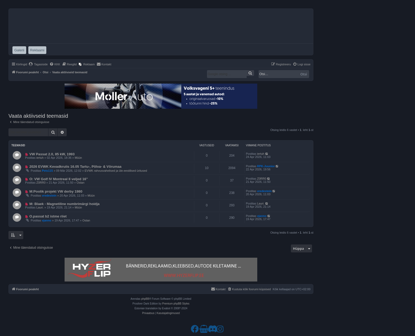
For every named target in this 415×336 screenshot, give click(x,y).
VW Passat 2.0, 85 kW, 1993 (52, 154)
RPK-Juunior (266, 166)
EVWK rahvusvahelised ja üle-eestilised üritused (116, 170)
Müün (78, 157)
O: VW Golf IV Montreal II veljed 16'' (58, 179)
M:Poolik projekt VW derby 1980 (55, 191)
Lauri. (40, 207)
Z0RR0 (41, 182)
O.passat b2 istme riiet (48, 216)
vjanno (46, 220)
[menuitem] (38, 64)
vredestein (49, 195)
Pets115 (47, 170)
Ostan (80, 182)
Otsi (303, 74)
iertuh (40, 157)
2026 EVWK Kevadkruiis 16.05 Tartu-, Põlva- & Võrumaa (75, 167)
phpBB (145, 298)
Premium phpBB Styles (176, 303)
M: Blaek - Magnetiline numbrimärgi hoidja (64, 204)
